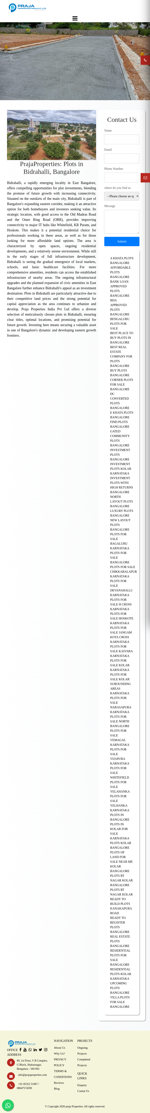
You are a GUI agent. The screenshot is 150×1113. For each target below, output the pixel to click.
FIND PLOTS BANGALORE (119, 424)
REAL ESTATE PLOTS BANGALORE (120, 941)
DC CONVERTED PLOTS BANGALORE (119, 401)
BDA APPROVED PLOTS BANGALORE (119, 307)
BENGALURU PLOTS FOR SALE (119, 323)
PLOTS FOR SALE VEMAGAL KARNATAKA (119, 737)
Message (109, 206)
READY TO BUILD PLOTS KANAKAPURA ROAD (121, 906)
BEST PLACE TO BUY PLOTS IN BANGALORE (121, 337)
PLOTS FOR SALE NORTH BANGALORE (119, 721)
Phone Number (113, 168)
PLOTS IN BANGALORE (119, 817)
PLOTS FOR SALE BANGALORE (119, 557)
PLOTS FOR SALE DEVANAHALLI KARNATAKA (121, 588)
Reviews (59, 1082)
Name (108, 130)
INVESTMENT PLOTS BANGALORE (120, 454)
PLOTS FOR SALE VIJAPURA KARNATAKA (119, 756)
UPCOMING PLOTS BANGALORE (119, 988)
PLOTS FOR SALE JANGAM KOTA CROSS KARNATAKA (121, 634)
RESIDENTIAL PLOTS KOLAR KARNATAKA (120, 974)
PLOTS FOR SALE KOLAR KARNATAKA (119, 665)
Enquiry (82, 1085)
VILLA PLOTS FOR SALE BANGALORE (120, 1002)
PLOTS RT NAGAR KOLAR (121, 892)
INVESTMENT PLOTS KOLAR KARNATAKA (120, 468)
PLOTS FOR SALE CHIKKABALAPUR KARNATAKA (122, 571)
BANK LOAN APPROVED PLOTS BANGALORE (119, 288)
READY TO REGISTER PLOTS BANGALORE (119, 924)
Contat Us (83, 1091)
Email (108, 149)
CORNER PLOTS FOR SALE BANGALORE (121, 384)
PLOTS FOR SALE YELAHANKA (120, 786)
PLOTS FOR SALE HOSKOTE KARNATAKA (121, 618)
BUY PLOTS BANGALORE (119, 373)
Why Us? (59, 1053)
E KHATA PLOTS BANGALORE (121, 415)
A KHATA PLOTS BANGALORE (122, 261)
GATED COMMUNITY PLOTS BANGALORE (120, 438)
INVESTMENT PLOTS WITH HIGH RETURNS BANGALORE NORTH (121, 487)
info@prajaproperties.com (32, 1074)
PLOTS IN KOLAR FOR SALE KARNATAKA (119, 831)
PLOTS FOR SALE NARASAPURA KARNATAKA (120, 705)
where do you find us (117, 187)
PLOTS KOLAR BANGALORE (120, 845)
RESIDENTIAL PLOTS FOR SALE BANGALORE (120, 957)
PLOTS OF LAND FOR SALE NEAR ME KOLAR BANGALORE (121, 862)
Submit (121, 241)
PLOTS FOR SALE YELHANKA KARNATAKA (119, 803)
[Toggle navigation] (75, 18)
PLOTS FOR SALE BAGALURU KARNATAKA (119, 541)
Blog (57, 1088)
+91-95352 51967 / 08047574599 (28, 1086)
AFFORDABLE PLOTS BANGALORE (120, 272)
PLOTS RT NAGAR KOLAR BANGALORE (121, 880)
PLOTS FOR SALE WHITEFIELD (119, 772)
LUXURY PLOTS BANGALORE (121, 513)
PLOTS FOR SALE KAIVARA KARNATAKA (121, 651)
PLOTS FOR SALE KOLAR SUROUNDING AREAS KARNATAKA (120, 684)
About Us (59, 1047)
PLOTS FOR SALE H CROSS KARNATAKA (121, 604)
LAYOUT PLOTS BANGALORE (121, 504)
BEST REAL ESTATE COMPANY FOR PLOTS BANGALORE (121, 356)
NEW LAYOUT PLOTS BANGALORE (120, 524)
